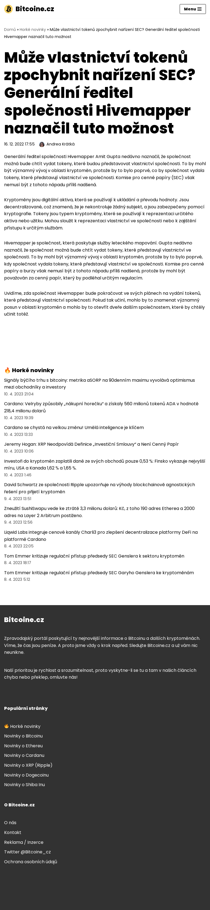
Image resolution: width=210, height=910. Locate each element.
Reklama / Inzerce (23, 842)
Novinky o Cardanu (24, 755)
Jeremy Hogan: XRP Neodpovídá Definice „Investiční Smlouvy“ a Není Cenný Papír (91, 444)
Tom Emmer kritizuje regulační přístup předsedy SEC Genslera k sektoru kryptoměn (94, 556)
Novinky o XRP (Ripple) (28, 765)
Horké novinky (33, 29)
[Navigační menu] (193, 9)
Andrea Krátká (60, 144)
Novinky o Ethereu (23, 746)
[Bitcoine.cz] (29, 9)
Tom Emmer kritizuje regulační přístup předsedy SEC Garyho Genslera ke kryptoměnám (99, 573)
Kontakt (12, 832)
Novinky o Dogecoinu (26, 775)
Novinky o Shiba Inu (24, 784)
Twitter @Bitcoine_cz (27, 852)
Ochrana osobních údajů (30, 862)
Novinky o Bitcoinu (23, 736)
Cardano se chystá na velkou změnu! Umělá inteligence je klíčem (74, 427)
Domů (10, 29)
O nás (10, 822)
